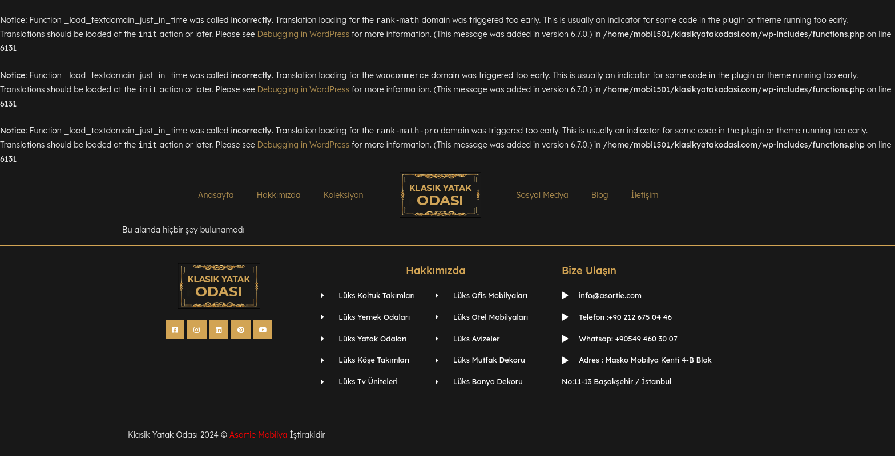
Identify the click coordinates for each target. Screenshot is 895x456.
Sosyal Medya (542, 195)
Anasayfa (216, 195)
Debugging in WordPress (303, 35)
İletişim (644, 195)
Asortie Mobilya (258, 435)
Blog (599, 195)
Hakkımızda (279, 195)
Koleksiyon (344, 195)
